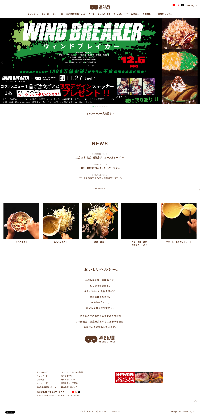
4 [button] (100, 106)
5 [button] (102, 106)
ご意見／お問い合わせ (88, 411)
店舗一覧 (45, 14)
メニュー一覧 (57, 14)
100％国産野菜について (75, 14)
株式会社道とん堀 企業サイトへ (49, 392)
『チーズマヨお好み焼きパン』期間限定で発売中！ (99, 178)
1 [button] (93, 106)
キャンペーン (33, 14)
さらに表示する (99, 188)
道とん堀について (121, 14)
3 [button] (97, 106)
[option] (100, 61)
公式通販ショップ (163, 14)
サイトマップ (103, 411)
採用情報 (146, 14)
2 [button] (95, 106)
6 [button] (104, 106)
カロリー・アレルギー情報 (99, 14)
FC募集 (134, 14)
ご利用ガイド (115, 411)
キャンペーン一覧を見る (99, 113)
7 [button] (106, 106)
